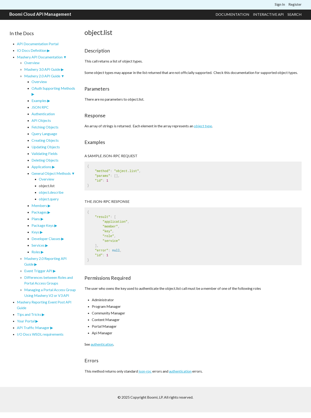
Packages (39, 212)
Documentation (232, 14)
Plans (36, 219)
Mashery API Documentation (40, 57)
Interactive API (268, 14)
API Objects (41, 120)
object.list (47, 185)
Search (294, 14)
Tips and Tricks (29, 314)
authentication (102, 344)
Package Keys (43, 225)
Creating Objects (45, 140)
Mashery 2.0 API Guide (42, 76)
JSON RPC (40, 107)
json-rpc (145, 371)
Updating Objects (46, 147)
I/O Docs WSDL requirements (40, 334)
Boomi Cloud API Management (40, 14)
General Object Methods (51, 173)
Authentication (43, 114)
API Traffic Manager (33, 327)
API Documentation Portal (37, 44)
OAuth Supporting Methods (53, 88)
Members (39, 205)
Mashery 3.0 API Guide (42, 69)
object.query (49, 199)
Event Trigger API (38, 271)
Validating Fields (45, 153)
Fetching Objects (45, 127)
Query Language (44, 133)
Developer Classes (46, 238)
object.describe (51, 192)
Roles (36, 252)
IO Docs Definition (31, 50)
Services (38, 245)
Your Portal (26, 321)
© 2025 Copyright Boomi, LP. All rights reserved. (155, 397)
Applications (41, 167)
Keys (35, 232)
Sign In (280, 4)
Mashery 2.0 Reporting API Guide (45, 261)
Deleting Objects (45, 160)
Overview (32, 62)
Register (295, 4)
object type (203, 126)
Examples (39, 100)
